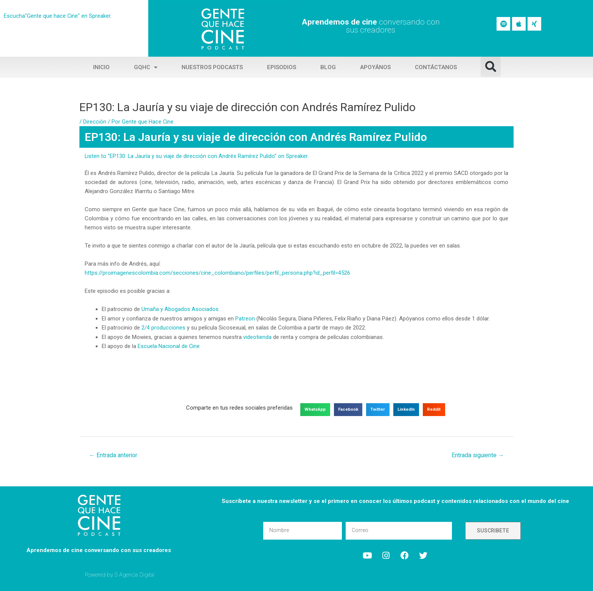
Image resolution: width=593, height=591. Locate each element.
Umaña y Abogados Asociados (180, 308)
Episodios (281, 67)
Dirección (94, 121)
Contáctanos (436, 67)
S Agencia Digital (135, 573)
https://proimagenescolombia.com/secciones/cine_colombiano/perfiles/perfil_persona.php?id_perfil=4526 (218, 272)
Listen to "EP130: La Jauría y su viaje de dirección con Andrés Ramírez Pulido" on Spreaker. (197, 156)
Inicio (101, 67)
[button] (491, 67)
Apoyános (375, 67)
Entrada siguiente (477, 454)
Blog (328, 67)
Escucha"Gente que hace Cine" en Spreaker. (58, 15)
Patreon (245, 317)
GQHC (145, 67)
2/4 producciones (163, 326)
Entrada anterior (113, 454)
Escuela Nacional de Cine (169, 345)
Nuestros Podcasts (212, 67)
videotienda (257, 336)
